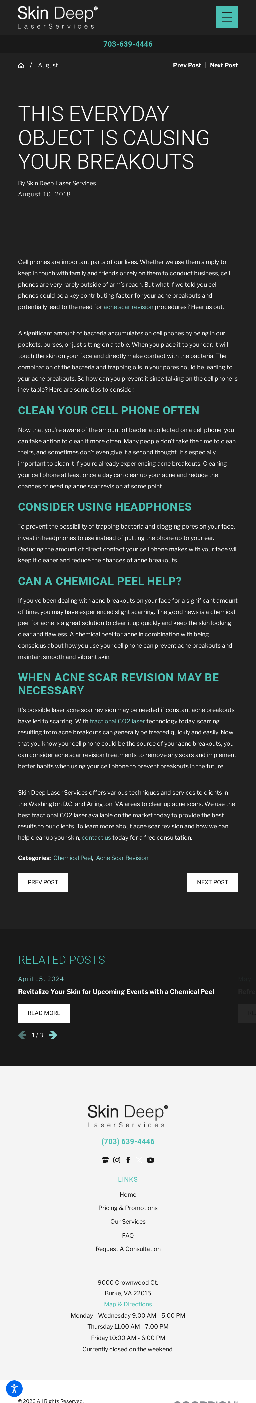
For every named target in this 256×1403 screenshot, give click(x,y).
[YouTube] (150, 1160)
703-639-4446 (128, 44)
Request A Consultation (128, 1249)
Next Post (212, 883)
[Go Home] (24, 66)
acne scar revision (128, 307)
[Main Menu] (227, 17)
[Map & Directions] (128, 1304)
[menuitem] (128, 1195)
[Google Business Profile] (105, 1160)
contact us (96, 838)
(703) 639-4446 (128, 1142)
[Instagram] (116, 1160)
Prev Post (43, 883)
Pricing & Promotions (128, 1208)
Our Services (128, 1222)
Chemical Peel (72, 858)
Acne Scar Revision (122, 858)
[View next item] (53, 1036)
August (48, 65)
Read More (44, 1013)
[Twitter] (139, 1160)
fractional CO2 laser (117, 721)
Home (128, 1194)
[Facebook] (128, 1160)
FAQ (128, 1235)
